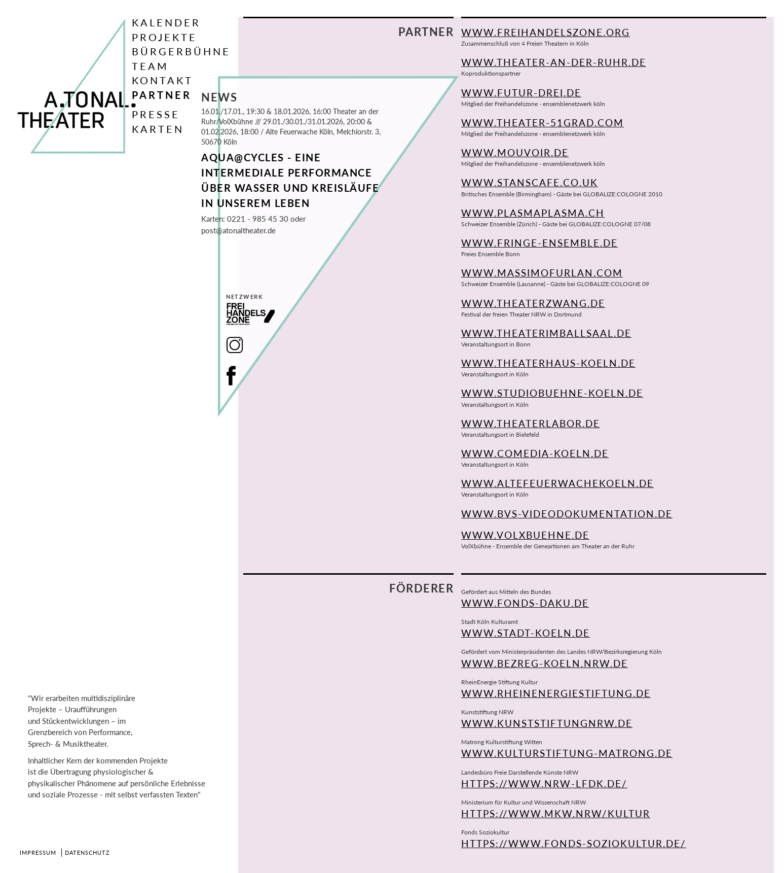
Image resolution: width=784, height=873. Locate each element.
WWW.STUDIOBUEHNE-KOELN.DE (552, 393)
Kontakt (162, 80)
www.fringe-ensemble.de (539, 243)
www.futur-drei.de (521, 92)
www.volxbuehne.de (525, 535)
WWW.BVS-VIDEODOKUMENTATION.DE (567, 513)
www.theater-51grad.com (542, 122)
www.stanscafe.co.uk (529, 182)
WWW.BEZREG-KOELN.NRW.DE (544, 663)
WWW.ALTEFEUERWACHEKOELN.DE (557, 483)
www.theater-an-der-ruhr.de (553, 62)
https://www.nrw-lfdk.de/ (544, 783)
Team (150, 66)
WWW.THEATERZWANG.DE (533, 303)
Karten (158, 129)
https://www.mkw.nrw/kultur (555, 813)
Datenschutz (87, 852)
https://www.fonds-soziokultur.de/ (573, 843)
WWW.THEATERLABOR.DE (530, 423)
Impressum (38, 852)
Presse (156, 114)
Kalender (166, 22)
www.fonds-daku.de (525, 603)
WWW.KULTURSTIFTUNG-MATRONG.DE (567, 753)
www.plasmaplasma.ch (533, 213)
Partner (162, 95)
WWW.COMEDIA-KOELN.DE (535, 453)
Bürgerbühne (181, 51)
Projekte (164, 37)
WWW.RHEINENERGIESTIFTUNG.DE (556, 693)
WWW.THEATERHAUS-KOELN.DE (548, 363)
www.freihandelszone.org (545, 32)
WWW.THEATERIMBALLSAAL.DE (546, 333)
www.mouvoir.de (515, 152)
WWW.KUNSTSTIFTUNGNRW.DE (546, 723)
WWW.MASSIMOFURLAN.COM (542, 272)
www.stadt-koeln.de (525, 633)
